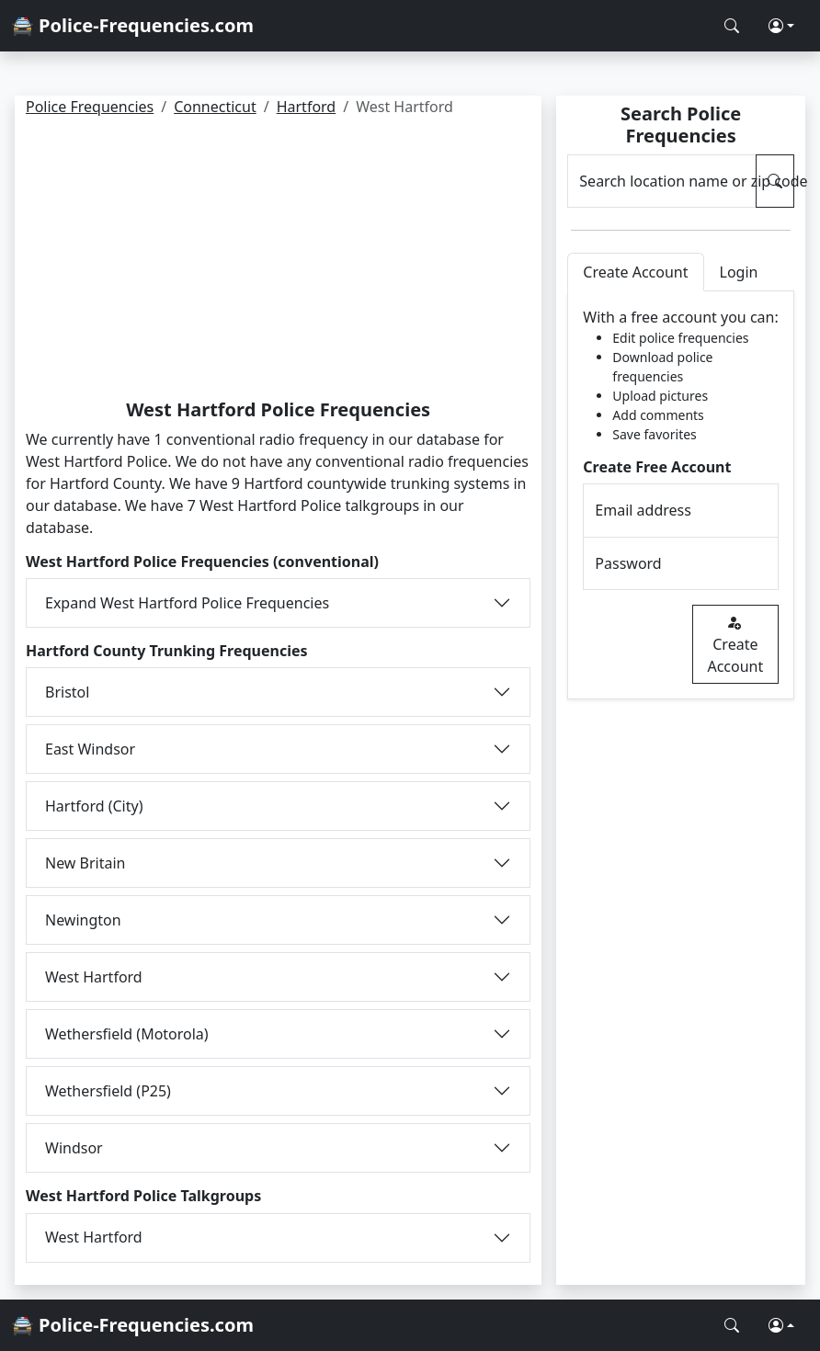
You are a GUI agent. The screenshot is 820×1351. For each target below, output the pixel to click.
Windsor (74, 1148)
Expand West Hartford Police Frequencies (187, 603)
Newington (83, 920)
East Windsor (90, 749)
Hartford (306, 106)
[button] (781, 25)
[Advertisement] (278, 261)
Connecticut (215, 106)
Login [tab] (739, 272)
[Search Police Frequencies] (732, 25)
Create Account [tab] (635, 272)
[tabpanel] (680, 495)
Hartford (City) (93, 806)
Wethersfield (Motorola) (127, 1034)
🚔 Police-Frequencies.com (132, 25)
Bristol (67, 692)
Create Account (735, 644)
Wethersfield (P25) (108, 1091)
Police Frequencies (90, 106)
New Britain (85, 863)
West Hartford (93, 977)
